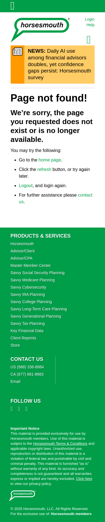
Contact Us (27, 359)
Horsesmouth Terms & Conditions (60, 443)
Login (89, 19)
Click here (84, 479)
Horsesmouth (22, 243)
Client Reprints (23, 338)
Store (15, 345)
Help (91, 25)
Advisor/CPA (21, 258)
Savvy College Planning (31, 301)
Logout (26, 185)
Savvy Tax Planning (28, 323)
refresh (44, 169)
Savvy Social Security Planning (38, 272)
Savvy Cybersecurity (28, 287)
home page (50, 160)
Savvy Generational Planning (36, 316)
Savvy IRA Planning (28, 294)
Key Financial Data (27, 330)
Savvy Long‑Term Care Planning (39, 309)
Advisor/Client (23, 251)
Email (15, 381)
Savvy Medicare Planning (33, 280)
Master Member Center (31, 265)
